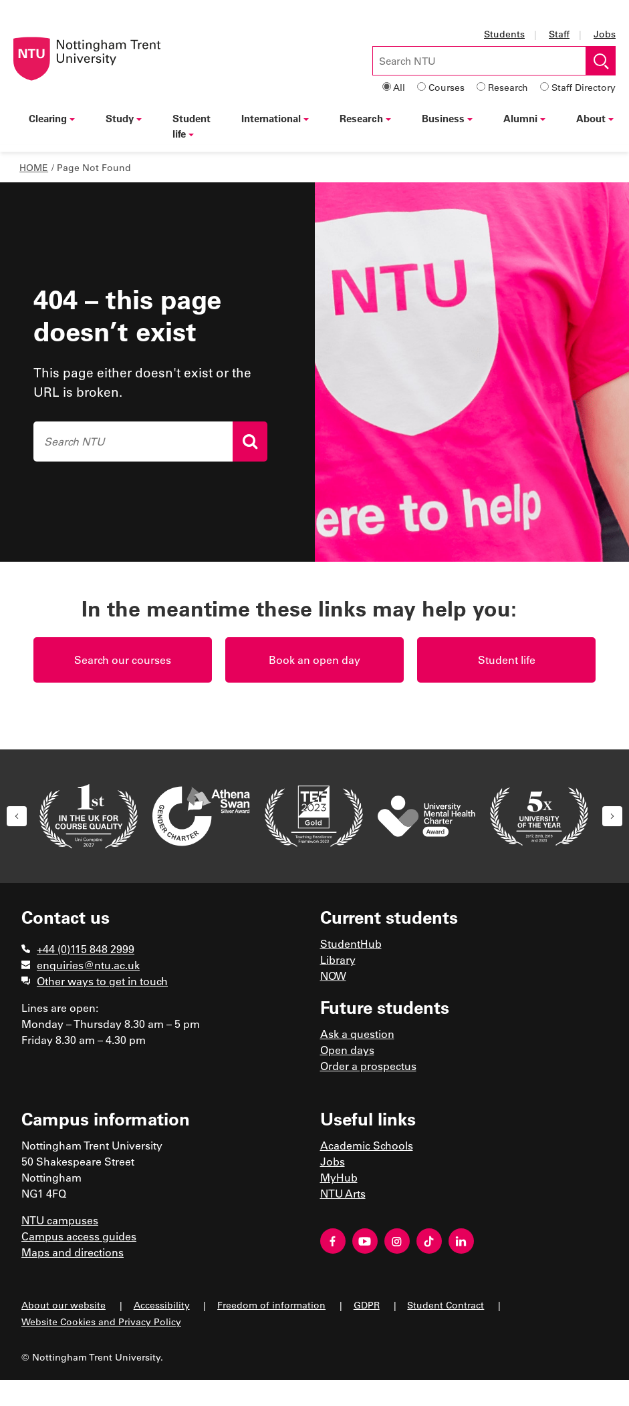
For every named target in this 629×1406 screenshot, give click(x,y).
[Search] (250, 441)
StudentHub (351, 943)
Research (508, 87)
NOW (333, 976)
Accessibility (162, 1304)
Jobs (605, 33)
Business (447, 118)
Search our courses (122, 660)
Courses (446, 87)
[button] (17, 816)
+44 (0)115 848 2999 (85, 949)
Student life (191, 126)
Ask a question (357, 1034)
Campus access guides (78, 1236)
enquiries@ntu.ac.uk (88, 965)
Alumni (524, 118)
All (399, 87)
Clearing (52, 118)
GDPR (367, 1304)
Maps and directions (72, 1252)
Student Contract (445, 1304)
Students (504, 33)
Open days (347, 1050)
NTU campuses (59, 1220)
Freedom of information (271, 1304)
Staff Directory (583, 87)
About (595, 118)
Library (338, 959)
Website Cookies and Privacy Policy (101, 1321)
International (275, 118)
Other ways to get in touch (102, 981)
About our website (63, 1304)
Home (33, 167)
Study (124, 118)
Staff (559, 33)
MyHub (339, 1177)
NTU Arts (343, 1193)
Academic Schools (366, 1145)
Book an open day (314, 660)
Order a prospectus (368, 1066)
